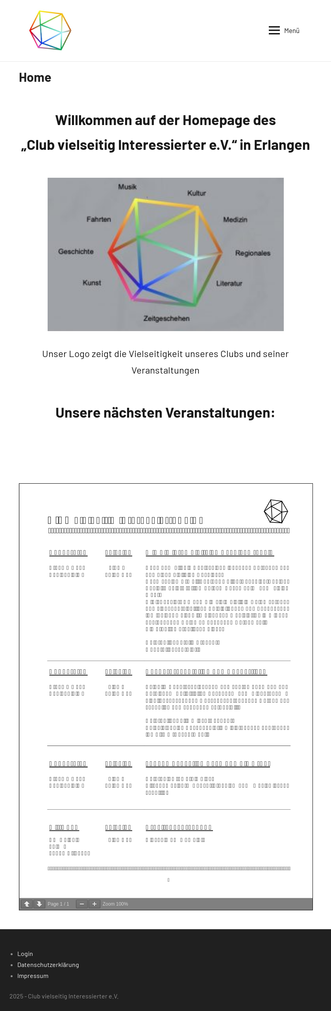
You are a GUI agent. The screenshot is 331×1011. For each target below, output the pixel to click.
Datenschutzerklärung (48, 964)
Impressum (32, 975)
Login (25, 953)
